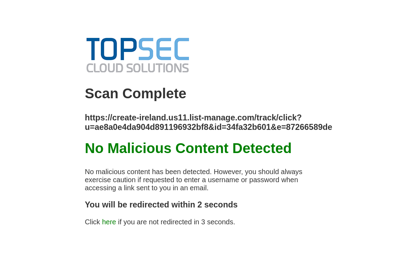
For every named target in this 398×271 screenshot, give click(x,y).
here (109, 222)
